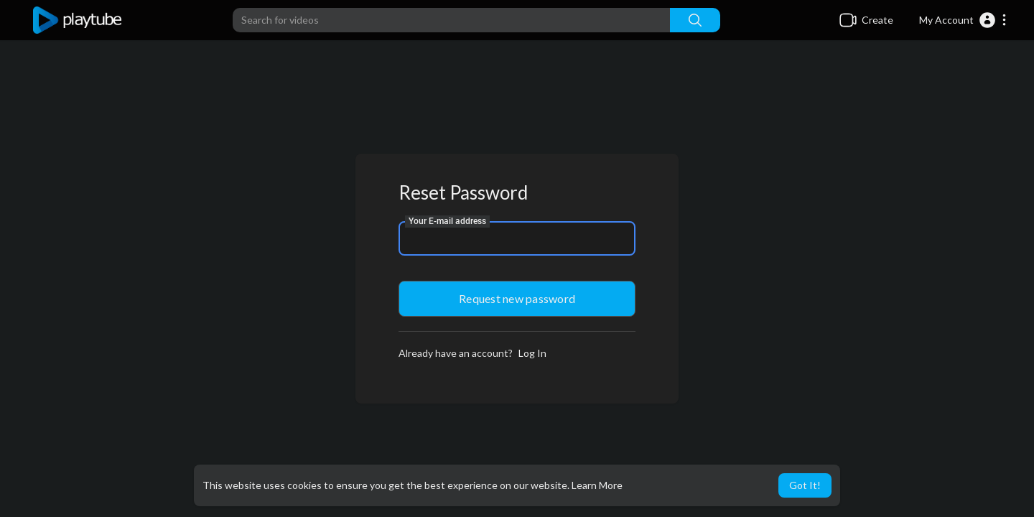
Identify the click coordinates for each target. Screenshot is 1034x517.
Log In (532, 353)
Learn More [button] (597, 485)
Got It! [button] (805, 485)
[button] (963, 20)
